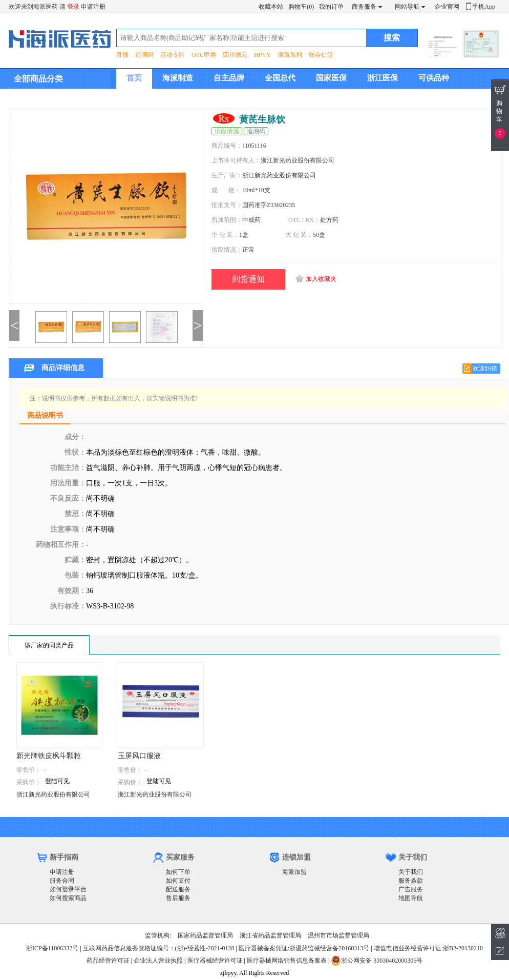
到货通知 (248, 279)
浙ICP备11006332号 (53, 948)
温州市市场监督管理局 (338, 935)
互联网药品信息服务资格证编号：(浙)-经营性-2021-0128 (159, 948)
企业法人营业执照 (158, 960)
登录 (73, 6)
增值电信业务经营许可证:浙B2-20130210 (428, 948)
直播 (122, 54)
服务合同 (62, 880)
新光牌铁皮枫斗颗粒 (48, 756)
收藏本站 (271, 6)
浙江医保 (382, 78)
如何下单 (178, 871)
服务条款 (410, 880)
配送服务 (178, 889)
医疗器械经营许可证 (215, 960)
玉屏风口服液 (139, 756)
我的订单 (331, 6)
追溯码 (144, 54)
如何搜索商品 (68, 898)
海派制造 (177, 78)
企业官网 (447, 6)
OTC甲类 (204, 54)
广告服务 (410, 889)
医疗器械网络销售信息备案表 (287, 960)
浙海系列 (290, 54)
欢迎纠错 (485, 368)
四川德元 (235, 54)
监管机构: (158, 935)
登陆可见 (57, 781)
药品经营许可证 (108, 960)
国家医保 (331, 78)
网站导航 (407, 6)
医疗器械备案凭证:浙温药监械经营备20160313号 (304, 948)
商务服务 (364, 6)
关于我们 (410, 871)
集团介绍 (141, 98)
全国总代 (280, 78)
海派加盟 (294, 871)
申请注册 (93, 6)
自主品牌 (229, 78)
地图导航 (410, 898)
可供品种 (433, 78)
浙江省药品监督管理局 (270, 935)
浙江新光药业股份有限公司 (279, 175)
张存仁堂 (321, 54)
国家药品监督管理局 (205, 935)
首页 (134, 78)
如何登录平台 (68, 889)
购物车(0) (301, 6)
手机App (483, 6)
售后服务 (178, 898)
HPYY (262, 54)
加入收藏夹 (321, 278)
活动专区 (172, 54)
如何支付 (178, 880)
